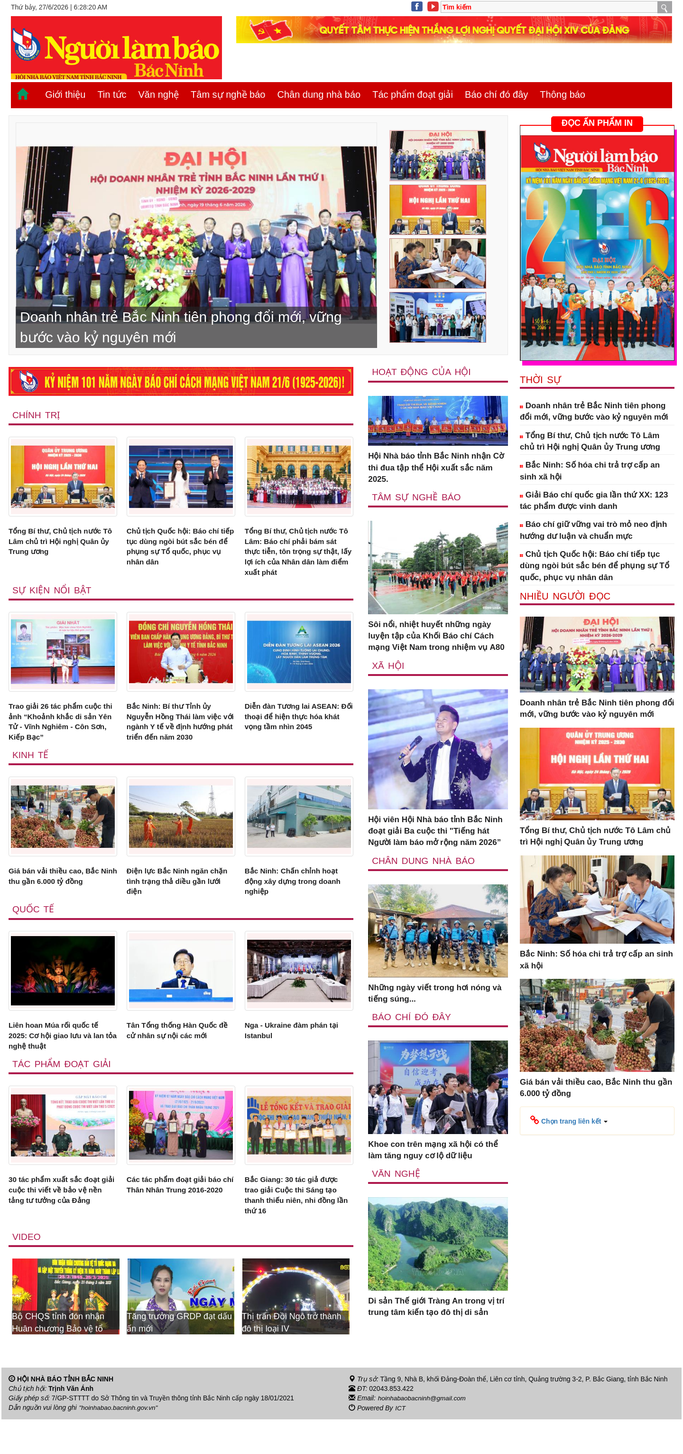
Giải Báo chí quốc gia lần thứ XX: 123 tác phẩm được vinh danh (594, 500)
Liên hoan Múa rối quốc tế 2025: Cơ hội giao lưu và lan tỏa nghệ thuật (62, 1064)
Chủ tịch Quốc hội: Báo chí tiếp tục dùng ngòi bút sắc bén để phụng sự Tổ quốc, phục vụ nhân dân (178, 549)
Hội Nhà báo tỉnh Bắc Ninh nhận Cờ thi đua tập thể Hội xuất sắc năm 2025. (436, 468)
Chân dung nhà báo (318, 94)
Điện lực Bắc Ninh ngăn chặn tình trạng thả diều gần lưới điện (173, 906)
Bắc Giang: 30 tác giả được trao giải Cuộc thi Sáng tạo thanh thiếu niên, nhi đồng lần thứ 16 (297, 1227)
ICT (400, 1442)
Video (26, 1271)
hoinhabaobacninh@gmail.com (423, 1433)
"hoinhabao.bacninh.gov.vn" (120, 1442)
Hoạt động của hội (422, 371)
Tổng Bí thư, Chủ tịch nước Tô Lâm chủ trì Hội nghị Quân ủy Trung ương (60, 543)
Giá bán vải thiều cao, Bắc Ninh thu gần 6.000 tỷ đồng (60, 900)
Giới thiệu (65, 94)
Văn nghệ (158, 94)
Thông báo (562, 94)
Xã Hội (388, 665)
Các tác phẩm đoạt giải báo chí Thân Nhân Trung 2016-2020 (179, 1222)
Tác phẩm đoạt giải (412, 94)
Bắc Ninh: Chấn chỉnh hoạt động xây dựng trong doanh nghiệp (298, 906)
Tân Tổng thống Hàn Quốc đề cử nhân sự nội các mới (177, 1058)
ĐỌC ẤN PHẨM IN (597, 123)
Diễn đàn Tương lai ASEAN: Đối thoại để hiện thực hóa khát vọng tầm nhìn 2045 (297, 724)
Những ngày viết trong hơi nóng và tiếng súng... (434, 994)
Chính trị (36, 415)
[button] (568, 1120)
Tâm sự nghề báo (228, 94)
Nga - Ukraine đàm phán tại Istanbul (297, 1058)
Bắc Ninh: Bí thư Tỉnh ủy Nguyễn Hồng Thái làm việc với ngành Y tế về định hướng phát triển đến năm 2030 (179, 735)
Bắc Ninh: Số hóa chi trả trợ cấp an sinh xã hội (590, 470)
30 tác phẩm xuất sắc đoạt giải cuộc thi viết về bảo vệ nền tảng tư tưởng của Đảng (63, 1222)
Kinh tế (30, 777)
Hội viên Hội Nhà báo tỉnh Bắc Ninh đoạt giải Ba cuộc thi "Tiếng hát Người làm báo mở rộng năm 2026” (435, 832)
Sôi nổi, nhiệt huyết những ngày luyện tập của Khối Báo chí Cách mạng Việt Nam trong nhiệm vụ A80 (436, 636)
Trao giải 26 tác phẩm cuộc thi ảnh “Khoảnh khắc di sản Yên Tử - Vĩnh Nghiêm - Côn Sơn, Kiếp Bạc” (61, 730)
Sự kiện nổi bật (52, 596)
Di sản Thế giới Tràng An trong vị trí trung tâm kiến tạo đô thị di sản (436, 1308)
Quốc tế (33, 935)
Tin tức (111, 94)
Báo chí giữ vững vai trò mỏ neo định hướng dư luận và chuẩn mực (593, 530)
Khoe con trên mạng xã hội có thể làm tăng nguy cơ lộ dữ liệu (433, 1151)
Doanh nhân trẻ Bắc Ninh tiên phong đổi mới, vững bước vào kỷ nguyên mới (594, 411)
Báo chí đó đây (496, 94)
